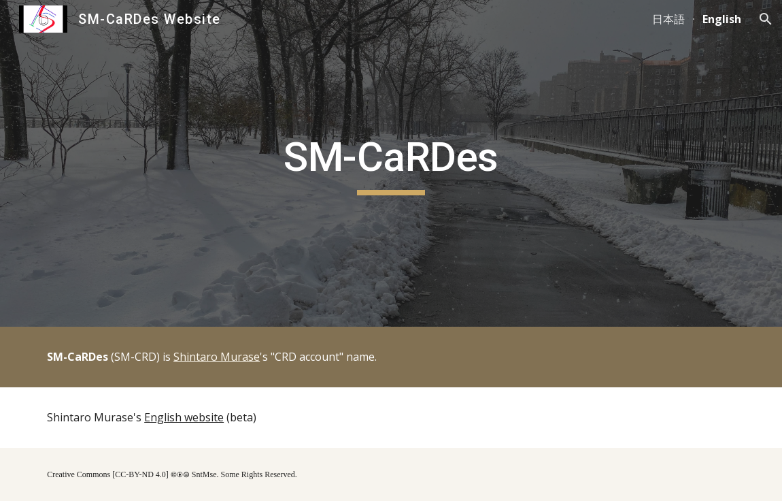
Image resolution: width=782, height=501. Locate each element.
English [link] (721, 19)
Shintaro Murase (216, 356)
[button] (765, 19)
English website (184, 417)
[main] (391, 163)
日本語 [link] (668, 19)
